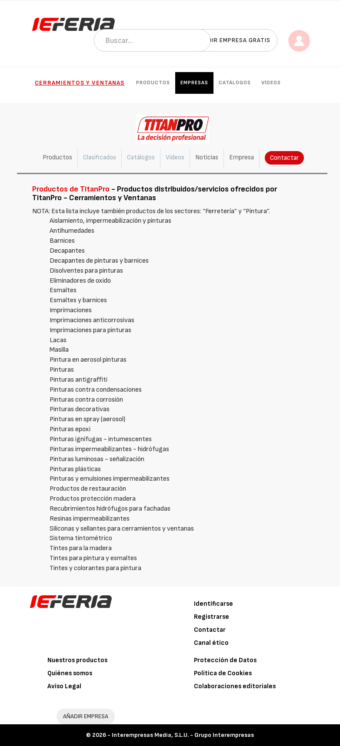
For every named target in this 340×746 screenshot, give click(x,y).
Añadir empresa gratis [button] (233, 40)
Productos (153, 82)
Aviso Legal (64, 686)
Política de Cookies (223, 673)
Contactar (284, 158)
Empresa (241, 157)
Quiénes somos (69, 673)
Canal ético (211, 643)
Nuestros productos (77, 660)
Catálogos (235, 82)
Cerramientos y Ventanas (79, 82)
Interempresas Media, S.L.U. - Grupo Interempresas (183, 735)
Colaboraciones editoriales (235, 686)
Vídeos (271, 82)
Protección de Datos (225, 660)
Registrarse (211, 617)
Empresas (194, 82)
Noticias (206, 157)
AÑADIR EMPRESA (85, 716)
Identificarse (213, 604)
